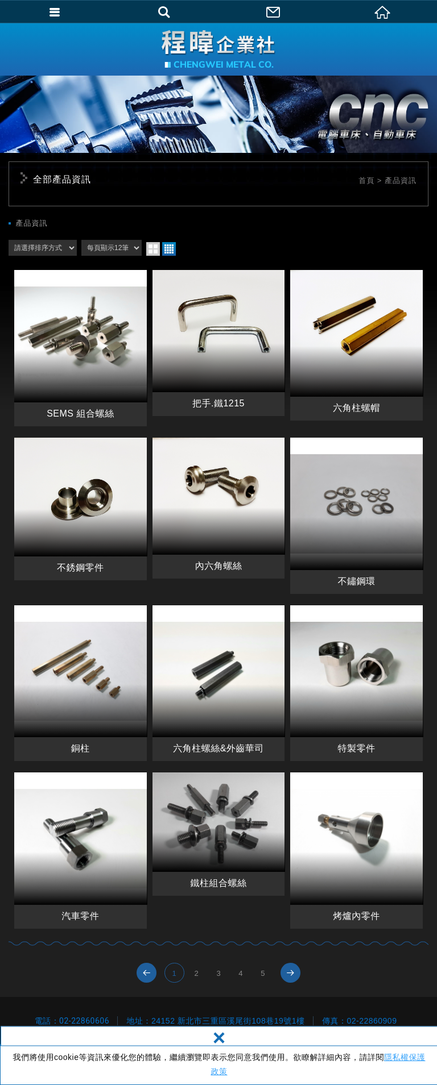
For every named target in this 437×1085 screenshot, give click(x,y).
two (153, 249)
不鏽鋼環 (356, 516)
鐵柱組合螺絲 (218, 833)
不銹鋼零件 (80, 509)
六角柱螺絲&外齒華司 (218, 683)
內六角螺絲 (218, 508)
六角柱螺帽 (356, 345)
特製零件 (356, 683)
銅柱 (80, 683)
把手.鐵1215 (218, 343)
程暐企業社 (218, 49)
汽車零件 (80, 850)
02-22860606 (84, 1020)
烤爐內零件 (356, 850)
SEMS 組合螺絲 (80, 348)
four (169, 249)
